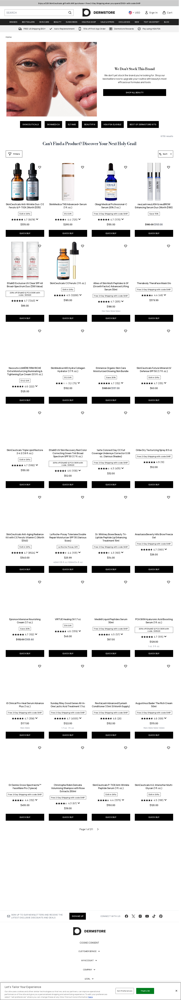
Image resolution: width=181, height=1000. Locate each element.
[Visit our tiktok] (154, 921)
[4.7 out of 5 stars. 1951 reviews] (109, 627)
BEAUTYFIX (89, 124)
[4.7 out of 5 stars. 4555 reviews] (23, 796)
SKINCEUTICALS (30, 124)
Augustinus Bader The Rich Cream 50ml (110, 783)
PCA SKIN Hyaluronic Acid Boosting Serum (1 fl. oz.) (111, 699)
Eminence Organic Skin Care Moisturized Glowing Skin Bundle (68, 451)
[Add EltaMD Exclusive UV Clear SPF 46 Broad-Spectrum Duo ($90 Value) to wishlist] (168, 246)
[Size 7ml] (60, 392)
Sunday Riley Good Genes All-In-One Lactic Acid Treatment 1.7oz (25, 783)
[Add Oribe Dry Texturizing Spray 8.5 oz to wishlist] (125, 490)
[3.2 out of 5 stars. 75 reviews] (23, 464)
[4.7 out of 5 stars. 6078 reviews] (152, 219)
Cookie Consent (89, 948)
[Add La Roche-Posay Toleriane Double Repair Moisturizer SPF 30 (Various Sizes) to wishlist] (39, 575)
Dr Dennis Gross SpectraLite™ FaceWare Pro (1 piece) (154, 783)
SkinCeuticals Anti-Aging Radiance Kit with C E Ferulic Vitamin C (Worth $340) (154, 531)
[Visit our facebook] (126, 921)
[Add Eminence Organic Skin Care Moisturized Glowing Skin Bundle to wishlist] (82, 412)
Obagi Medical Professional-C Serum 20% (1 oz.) (68, 285)
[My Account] (89, 966)
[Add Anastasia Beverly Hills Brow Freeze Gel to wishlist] (125, 575)
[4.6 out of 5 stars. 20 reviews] (68, 796)
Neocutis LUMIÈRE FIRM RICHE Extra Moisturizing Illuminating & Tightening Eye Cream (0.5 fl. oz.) (154, 367)
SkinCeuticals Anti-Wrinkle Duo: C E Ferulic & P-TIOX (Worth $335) (154, 206)
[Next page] (97, 907)
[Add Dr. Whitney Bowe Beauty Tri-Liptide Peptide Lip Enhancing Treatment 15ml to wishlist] (82, 575)
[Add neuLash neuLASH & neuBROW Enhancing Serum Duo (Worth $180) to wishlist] (125, 246)
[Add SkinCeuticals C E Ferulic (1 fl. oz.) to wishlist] (39, 327)
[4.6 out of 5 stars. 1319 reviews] (23, 709)
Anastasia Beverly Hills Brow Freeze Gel (111, 614)
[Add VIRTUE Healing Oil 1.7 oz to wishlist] (39, 660)
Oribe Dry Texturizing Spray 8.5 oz (111, 528)
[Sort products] (165, 154)
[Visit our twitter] (133, 921)
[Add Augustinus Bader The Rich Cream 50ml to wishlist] (125, 744)
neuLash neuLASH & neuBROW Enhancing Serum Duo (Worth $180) (111, 285)
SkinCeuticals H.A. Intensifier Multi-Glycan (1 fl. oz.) (111, 864)
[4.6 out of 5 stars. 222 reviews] (152, 382)
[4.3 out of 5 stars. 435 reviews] (66, 546)
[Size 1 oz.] (107, 724)
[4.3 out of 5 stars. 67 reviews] (23, 881)
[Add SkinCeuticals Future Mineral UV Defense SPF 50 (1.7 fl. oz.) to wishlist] (125, 412)
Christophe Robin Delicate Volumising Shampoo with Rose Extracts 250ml (25, 866)
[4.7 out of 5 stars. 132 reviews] (66, 464)
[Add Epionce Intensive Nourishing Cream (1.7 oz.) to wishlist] (168, 575)
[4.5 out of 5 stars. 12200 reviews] (23, 376)
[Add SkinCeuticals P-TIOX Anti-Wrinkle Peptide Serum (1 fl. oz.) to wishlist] (82, 825)
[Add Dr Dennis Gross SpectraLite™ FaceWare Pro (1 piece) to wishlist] (168, 744)
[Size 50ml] (75, 392)
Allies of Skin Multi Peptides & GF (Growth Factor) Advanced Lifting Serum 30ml (68, 367)
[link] (151, 12)
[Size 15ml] (65, 392)
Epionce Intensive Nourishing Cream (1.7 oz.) (154, 614)
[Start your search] (39, 12)
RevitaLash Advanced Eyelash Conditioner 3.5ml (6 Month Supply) (68, 783)
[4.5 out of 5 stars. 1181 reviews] (109, 878)
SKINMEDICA (53, 124)
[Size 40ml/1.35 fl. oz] (17, 640)
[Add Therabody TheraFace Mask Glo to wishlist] (125, 327)
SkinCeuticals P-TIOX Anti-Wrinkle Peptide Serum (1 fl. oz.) (68, 864)
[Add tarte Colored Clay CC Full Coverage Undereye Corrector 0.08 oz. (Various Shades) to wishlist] (82, 490)
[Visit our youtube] (147, 921)
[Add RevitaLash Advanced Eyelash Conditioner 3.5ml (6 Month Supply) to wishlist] (82, 744)
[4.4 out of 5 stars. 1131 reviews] (23, 631)
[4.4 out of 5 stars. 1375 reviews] (66, 878)
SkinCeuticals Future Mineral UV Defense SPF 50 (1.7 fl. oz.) (111, 451)
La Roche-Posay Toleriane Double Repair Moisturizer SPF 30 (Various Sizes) (24, 615)
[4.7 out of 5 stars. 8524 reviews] (152, 546)
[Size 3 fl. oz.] (113, 724)
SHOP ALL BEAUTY (135, 92)
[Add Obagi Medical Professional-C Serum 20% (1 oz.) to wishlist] (82, 246)
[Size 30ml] (69, 392)
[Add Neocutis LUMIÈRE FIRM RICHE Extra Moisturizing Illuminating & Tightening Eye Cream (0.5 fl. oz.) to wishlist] (168, 327)
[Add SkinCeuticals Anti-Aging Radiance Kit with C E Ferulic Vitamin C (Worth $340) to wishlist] (168, 490)
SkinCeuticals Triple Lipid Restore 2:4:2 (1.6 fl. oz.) (154, 451)
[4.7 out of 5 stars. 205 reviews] (66, 382)
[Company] (89, 975)
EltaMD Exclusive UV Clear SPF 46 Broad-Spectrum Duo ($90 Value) (154, 285)
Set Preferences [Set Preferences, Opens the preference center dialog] (124, 991)
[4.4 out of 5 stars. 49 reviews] (109, 376)
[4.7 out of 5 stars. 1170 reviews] (66, 298)
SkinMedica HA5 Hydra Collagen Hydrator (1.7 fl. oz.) (25, 451)
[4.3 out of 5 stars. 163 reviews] (66, 631)
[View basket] (167, 12)
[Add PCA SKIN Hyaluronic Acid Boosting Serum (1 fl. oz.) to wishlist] (125, 660)
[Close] (176, 991)
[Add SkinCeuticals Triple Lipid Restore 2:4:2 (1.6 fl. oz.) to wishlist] (168, 412)
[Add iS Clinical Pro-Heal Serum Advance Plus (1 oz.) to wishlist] (168, 660)
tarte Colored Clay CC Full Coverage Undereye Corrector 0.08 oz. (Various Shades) (68, 531)
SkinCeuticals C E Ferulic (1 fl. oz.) (25, 364)
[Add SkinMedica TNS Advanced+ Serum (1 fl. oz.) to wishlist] (39, 246)
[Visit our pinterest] (160, 921)
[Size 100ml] (118, 806)
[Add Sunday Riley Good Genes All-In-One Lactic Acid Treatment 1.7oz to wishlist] (39, 744)
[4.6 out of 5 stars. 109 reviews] (109, 796)
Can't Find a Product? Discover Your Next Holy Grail (89, 144)
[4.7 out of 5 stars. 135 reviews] (109, 464)
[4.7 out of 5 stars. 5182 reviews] (152, 464)
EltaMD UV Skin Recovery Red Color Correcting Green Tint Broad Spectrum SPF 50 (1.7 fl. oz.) (25, 531)
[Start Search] (70, 12)
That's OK (145, 991)
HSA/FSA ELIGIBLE (112, 124)
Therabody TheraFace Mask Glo (111, 364)
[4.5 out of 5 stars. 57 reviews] (66, 712)
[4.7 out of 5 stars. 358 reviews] (152, 712)
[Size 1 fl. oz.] (28, 806)
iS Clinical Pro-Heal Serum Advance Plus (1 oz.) (154, 699)
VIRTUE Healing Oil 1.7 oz (25, 697)
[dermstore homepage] (98, 13)
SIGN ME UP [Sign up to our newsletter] (77, 921)
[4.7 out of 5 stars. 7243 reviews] (152, 301)
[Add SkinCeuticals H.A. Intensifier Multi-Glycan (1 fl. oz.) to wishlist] (125, 825)
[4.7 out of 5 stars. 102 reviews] (152, 627)
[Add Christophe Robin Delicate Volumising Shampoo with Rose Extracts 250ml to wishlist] (39, 825)
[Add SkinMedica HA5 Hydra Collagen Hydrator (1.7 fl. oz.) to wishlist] (39, 412)
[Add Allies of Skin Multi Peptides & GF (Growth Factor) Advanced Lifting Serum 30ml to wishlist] (82, 327)
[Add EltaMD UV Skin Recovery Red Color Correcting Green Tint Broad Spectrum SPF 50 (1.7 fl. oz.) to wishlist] (39, 490)
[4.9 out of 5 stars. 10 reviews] (110, 540)
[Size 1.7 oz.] (21, 806)
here (90, 997)
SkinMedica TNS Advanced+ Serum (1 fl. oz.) (25, 285)
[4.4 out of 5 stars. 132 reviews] (152, 796)
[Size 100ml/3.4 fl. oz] (32, 640)
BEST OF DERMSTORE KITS (143, 124)
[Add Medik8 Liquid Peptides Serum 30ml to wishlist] (82, 660)
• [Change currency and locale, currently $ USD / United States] (134, 12)
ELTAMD (72, 124)
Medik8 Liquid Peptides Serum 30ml (68, 699)
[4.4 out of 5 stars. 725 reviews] (23, 298)
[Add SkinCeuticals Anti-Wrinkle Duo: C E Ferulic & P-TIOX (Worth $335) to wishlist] (168, 167)
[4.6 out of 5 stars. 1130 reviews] (23, 548)
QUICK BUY (153, 233)
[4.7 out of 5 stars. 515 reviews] (109, 715)
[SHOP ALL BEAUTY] (51, 79)
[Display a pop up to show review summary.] (166, 219)
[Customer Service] (89, 956)
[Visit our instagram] (140, 921)
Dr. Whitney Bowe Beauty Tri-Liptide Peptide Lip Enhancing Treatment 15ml (68, 615)
